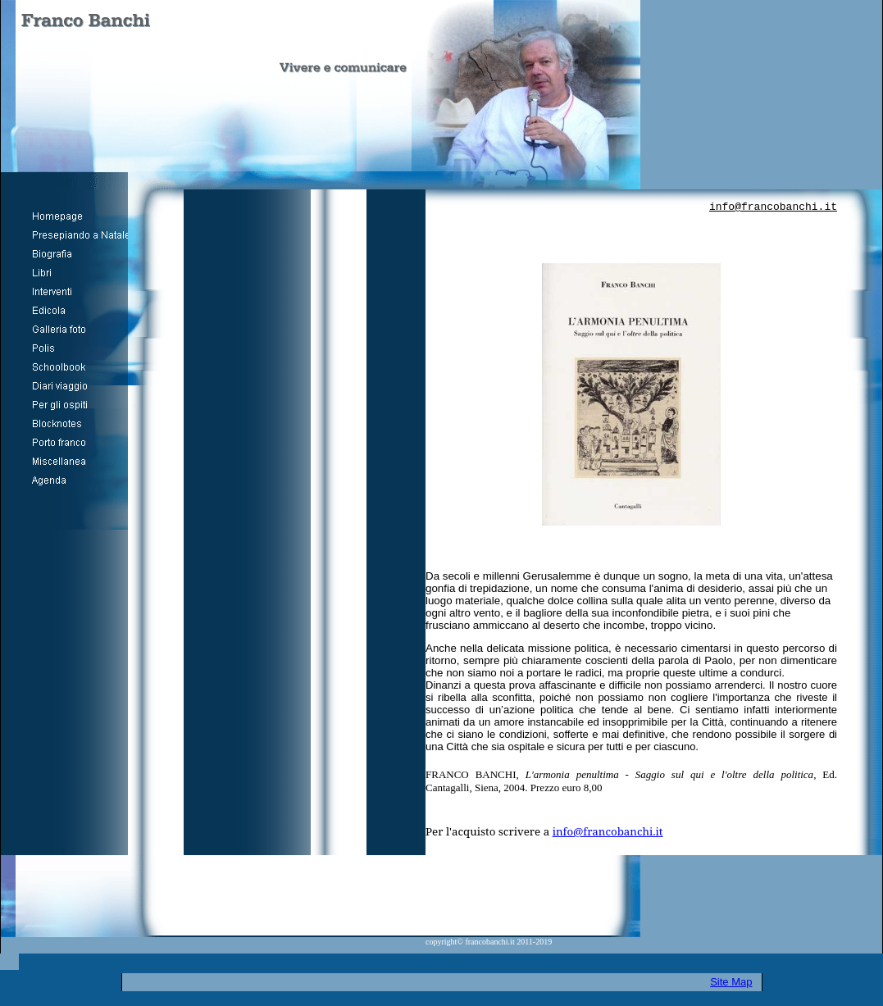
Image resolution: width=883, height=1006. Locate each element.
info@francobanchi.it (773, 207)
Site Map (731, 982)
